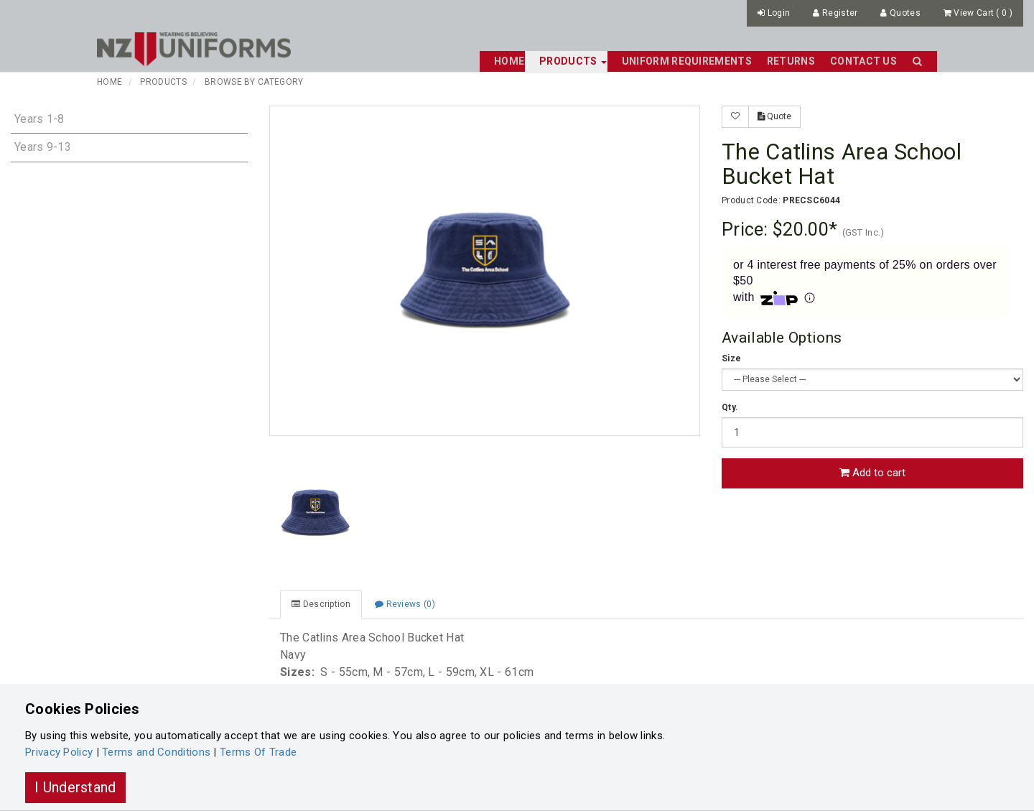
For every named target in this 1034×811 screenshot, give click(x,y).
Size (731, 358)
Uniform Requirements (687, 61)
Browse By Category (254, 82)
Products (163, 82)
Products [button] (573, 61)
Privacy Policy (59, 752)
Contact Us (863, 61)
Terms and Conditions (156, 752)
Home (509, 61)
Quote (774, 116)
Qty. (730, 407)
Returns (791, 61)
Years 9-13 (42, 147)
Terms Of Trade (258, 752)
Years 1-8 (39, 119)
